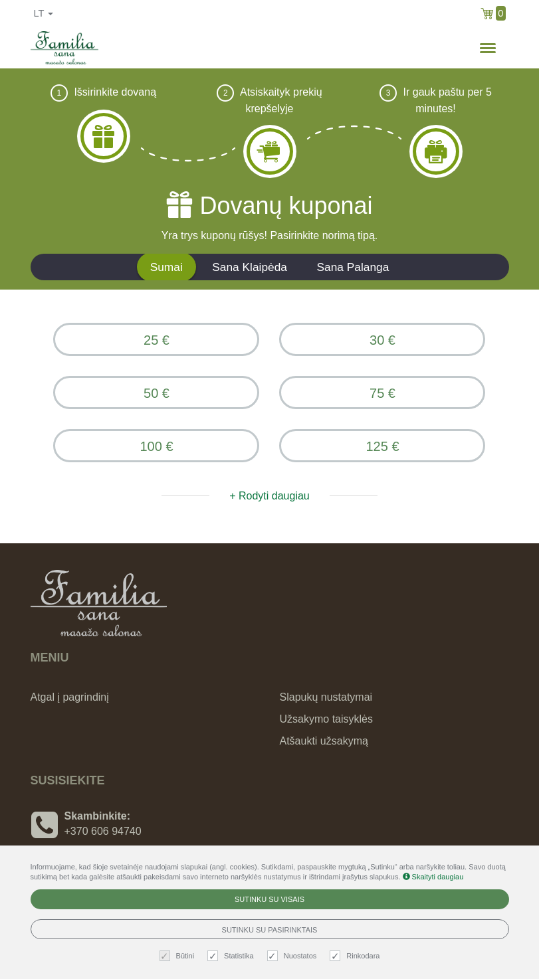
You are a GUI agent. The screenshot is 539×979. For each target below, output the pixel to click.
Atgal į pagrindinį (70, 697)
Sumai (166, 267)
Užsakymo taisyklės (326, 719)
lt (44, 13)
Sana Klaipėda (249, 267)
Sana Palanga (352, 267)
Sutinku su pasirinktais (270, 930)
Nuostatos (293, 956)
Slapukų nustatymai (326, 697)
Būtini (179, 956)
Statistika (232, 956)
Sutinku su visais (269, 899)
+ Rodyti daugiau (269, 495)
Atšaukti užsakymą (324, 741)
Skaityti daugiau (433, 877)
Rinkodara (356, 956)
